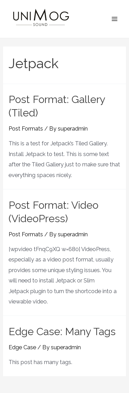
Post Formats (26, 128)
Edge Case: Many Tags (62, 331)
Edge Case (22, 347)
